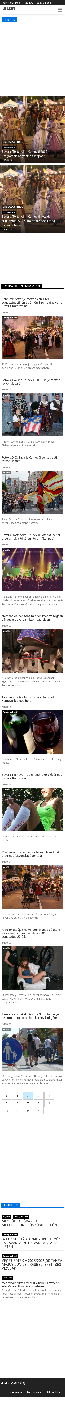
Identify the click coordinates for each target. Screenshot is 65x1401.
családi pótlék (44, 2)
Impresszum (15, 1392)
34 (28, 1110)
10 (6, 1110)
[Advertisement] (32, 58)
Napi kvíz (28, 2)
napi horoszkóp (11, 2)
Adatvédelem (54, 1392)
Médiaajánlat (34, 1392)
